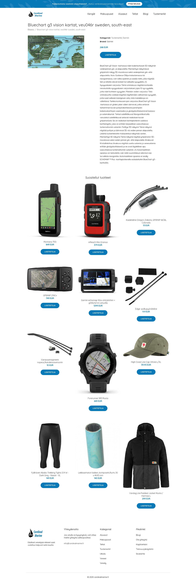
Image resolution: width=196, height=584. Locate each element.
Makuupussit (106, 15)
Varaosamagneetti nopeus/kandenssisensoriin (50, 363)
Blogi (145, 15)
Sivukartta (140, 556)
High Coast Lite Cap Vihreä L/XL (146, 364)
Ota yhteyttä (141, 542)
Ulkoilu (103, 556)
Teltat (135, 15)
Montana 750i (50, 244)
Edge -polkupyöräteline (146, 311)
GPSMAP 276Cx (50, 298)
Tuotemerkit (159, 15)
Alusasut (122, 15)
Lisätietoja (110, 57)
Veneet (103, 561)
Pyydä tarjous (134, 4)
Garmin (126, 40)
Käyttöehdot (141, 547)
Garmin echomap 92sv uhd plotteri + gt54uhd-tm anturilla (98, 304)
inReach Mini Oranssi (98, 244)
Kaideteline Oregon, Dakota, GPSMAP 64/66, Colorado (146, 223)
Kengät (91, 15)
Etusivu (31, 32)
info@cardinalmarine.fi (74, 546)
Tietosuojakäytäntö (144, 551)
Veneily (103, 565)
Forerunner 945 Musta (98, 401)
